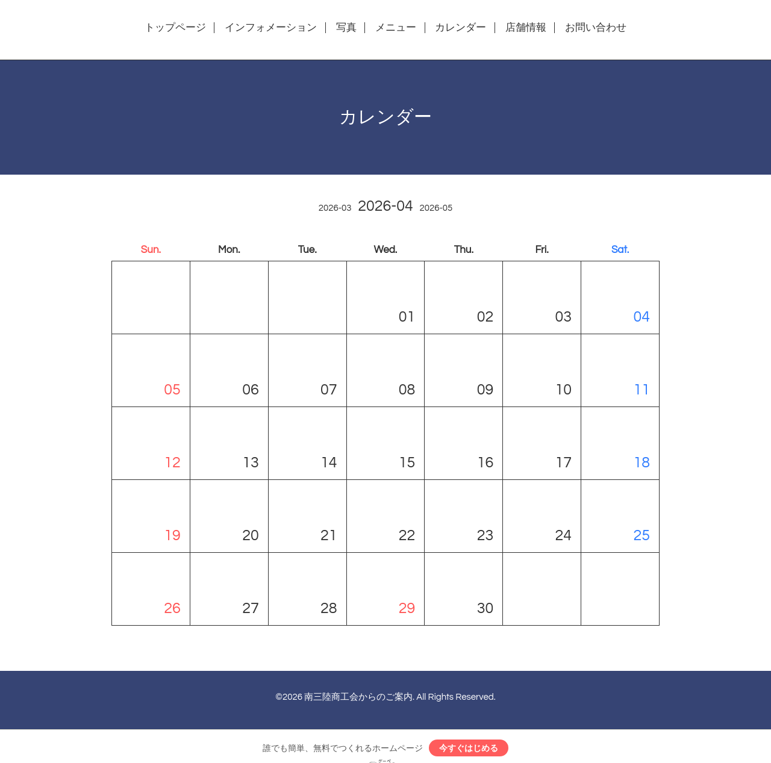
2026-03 (335, 208)
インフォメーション (271, 27)
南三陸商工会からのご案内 (358, 697)
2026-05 (435, 208)
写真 (346, 27)
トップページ (175, 27)
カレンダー (460, 27)
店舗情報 (525, 27)
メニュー (395, 27)
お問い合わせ (595, 27)
